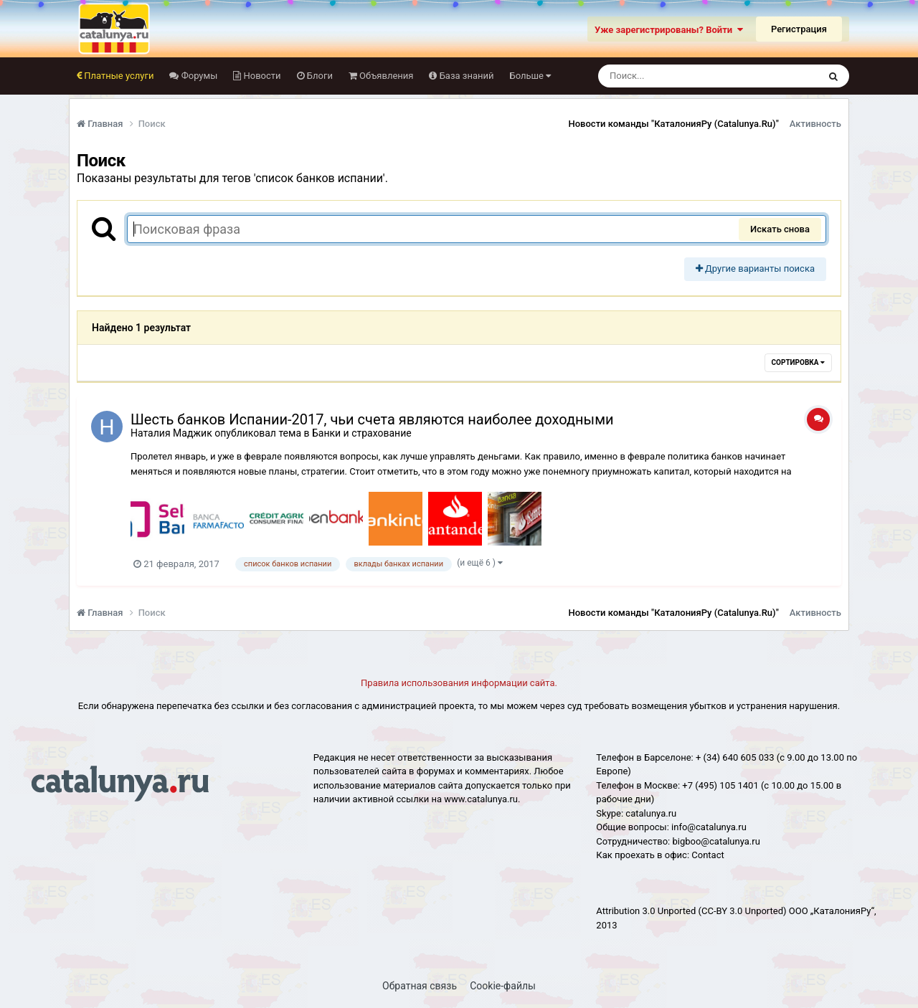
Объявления (385, 75)
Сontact (707, 855)
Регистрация (799, 29)
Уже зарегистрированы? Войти (669, 29)
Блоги (319, 75)
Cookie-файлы (503, 986)
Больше (531, 75)
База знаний (465, 75)
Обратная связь (419, 986)
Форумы (198, 75)
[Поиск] (681, 76)
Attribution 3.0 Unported (646, 910)
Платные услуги (117, 75)
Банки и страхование (362, 433)
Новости (260, 75)
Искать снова (780, 229)
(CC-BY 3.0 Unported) (743, 910)
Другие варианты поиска (755, 268)
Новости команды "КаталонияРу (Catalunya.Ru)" (674, 123)
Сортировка (798, 362)
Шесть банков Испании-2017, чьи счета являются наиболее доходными (372, 419)
